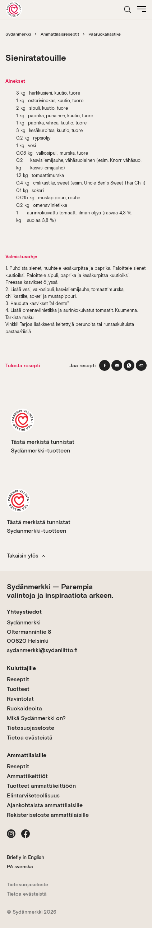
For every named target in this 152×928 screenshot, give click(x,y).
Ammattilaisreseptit (60, 34)
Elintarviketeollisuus (33, 795)
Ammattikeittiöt (27, 776)
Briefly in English (25, 857)
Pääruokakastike (104, 34)
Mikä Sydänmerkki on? (36, 718)
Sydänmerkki (18, 34)
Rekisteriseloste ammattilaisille (48, 814)
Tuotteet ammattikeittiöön (41, 785)
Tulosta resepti (22, 365)
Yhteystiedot (24, 611)
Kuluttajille (21, 668)
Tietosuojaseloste (30, 727)
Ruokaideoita (24, 708)
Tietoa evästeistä (29, 737)
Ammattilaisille (26, 755)
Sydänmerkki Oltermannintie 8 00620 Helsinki (29, 631)
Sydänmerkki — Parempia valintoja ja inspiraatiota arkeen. (60, 591)
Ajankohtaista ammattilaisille (45, 805)
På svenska (20, 866)
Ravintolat (20, 698)
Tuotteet (18, 689)
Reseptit (18, 679)
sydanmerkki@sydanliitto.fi (42, 650)
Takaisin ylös (26, 555)
